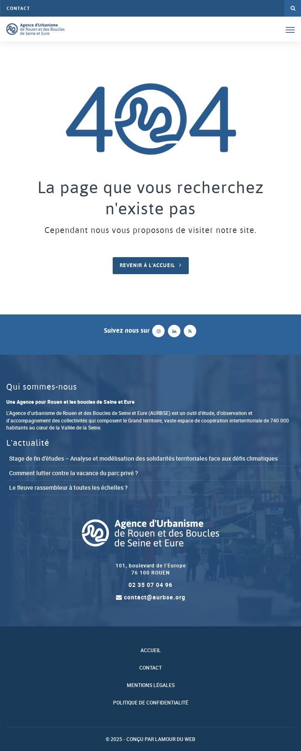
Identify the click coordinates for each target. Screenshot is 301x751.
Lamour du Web (175, 739)
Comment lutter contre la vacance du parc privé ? (73, 473)
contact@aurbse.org (150, 597)
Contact (18, 8)
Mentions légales (151, 685)
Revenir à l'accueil (147, 265)
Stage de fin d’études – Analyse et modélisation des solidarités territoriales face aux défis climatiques (143, 458)
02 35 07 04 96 (150, 585)
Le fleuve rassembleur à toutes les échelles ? (68, 487)
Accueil (151, 650)
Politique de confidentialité (150, 702)
